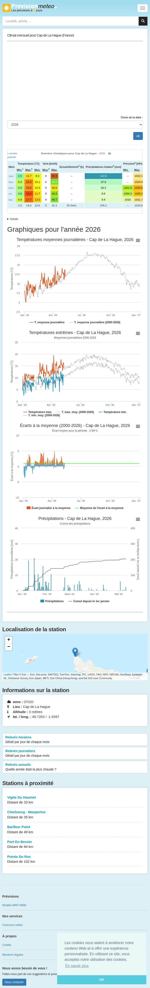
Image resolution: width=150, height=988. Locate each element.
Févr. (11, 182)
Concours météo (12, 925)
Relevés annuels (75, 767)
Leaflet (7, 674)
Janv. (11, 176)
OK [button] (101, 979)
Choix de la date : (132, 117)
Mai (10, 199)
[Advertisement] (75, 78)
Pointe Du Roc (75, 859)
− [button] (8, 647)
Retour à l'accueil (29, 7)
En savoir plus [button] (77, 966)
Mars (11, 188)
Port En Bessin (75, 844)
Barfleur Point (75, 829)
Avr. (11, 193)
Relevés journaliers (75, 753)
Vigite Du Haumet (75, 800)
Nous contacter (14, 982)
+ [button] (8, 640)
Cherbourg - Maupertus (75, 814)
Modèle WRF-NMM (14, 905)
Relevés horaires (75, 739)
